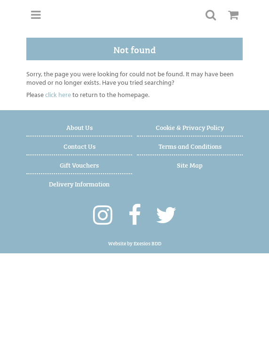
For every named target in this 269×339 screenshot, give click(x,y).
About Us (79, 127)
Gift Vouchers (79, 165)
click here (58, 94)
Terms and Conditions (190, 146)
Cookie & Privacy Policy (190, 127)
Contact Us (79, 146)
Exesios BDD (147, 243)
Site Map (190, 165)
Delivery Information (79, 183)
